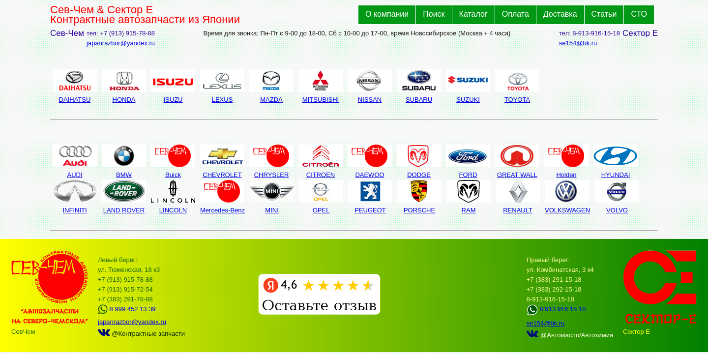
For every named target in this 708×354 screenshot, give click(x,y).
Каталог (473, 14)
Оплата (515, 14)
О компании (387, 14)
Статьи (604, 14)
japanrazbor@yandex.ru (121, 43)
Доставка (560, 14)
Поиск (433, 14)
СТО (639, 14)
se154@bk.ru (578, 43)
